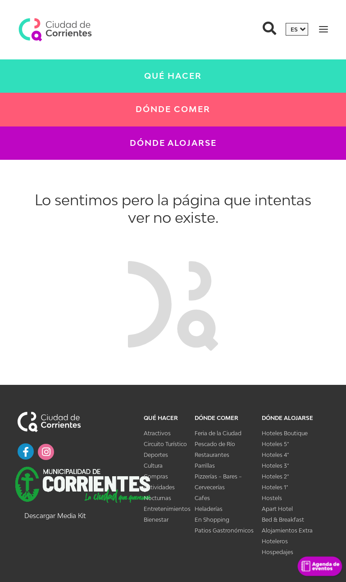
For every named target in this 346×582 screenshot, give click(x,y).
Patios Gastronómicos (224, 530)
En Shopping (212, 519)
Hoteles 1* (275, 487)
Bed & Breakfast (283, 519)
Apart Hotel (277, 508)
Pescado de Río (215, 444)
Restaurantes (212, 454)
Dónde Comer (173, 109)
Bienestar (156, 519)
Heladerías (209, 508)
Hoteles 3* (275, 465)
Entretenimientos (167, 508)
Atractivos (157, 433)
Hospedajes (277, 552)
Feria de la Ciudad (218, 433)
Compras (156, 476)
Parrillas (205, 465)
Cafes (202, 498)
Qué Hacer (173, 76)
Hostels (272, 498)
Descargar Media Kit (55, 515)
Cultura (153, 465)
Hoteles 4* (275, 454)
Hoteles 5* (275, 444)
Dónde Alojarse (173, 143)
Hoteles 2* (275, 476)
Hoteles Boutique (285, 433)
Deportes (156, 454)
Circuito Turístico (165, 444)
